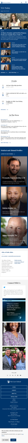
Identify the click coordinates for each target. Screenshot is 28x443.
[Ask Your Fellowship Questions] (14, 87)
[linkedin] (12, 375)
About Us (14, 393)
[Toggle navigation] (26, 2)
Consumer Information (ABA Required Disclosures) (14, 409)
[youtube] (20, 375)
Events (14, 400)
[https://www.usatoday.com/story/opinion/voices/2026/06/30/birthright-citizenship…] (14, 126)
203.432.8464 (5, 256)
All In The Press (12, 72)
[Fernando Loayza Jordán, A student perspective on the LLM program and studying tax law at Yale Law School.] (14, 170)
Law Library (14, 407)
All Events (3, 109)
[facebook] (15, 375)
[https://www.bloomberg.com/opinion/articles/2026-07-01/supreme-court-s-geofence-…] (14, 121)
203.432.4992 (14, 424)
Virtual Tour (14, 396)
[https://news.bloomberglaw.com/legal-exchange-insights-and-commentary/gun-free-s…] (14, 138)
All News (3, 72)
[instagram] (10, 375)
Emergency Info (14, 412)
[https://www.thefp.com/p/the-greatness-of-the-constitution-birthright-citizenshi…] (14, 132)
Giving (14, 387)
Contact (14, 390)
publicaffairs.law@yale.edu (14, 256)
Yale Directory (14, 414)
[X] (7, 375)
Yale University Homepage (14, 415)
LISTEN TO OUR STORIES (7, 154)
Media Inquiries (17, 260)
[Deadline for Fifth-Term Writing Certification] (14, 103)
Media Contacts (14, 402)
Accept (13, 440)
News (14, 399)
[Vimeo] (17, 375)
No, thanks (5, 440)
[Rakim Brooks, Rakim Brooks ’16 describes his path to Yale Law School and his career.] (14, 201)
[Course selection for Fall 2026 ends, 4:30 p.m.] (14, 95)
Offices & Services (14, 406)
